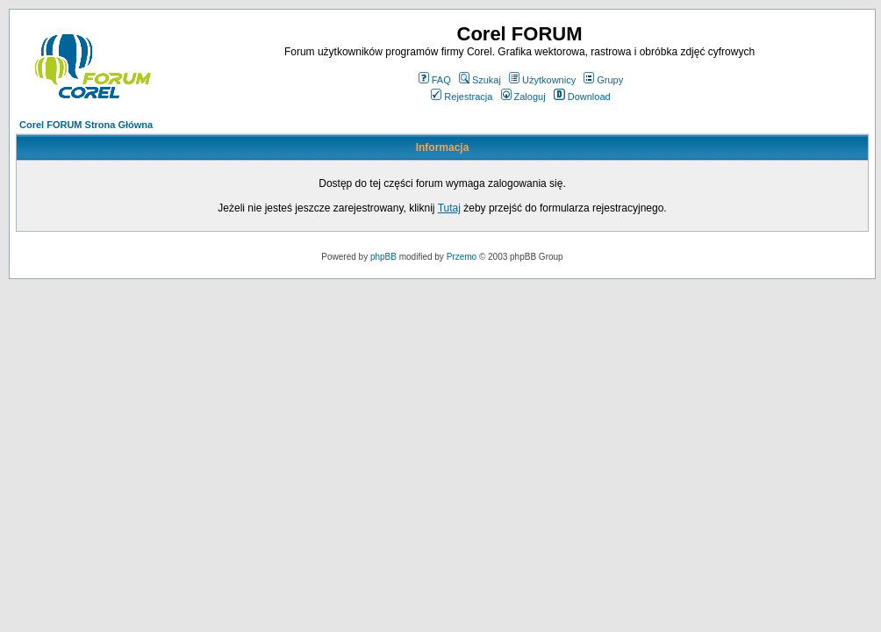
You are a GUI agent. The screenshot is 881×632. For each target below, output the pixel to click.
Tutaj (449, 208)
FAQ (435, 80)
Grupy (603, 80)
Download (582, 96)
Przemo (461, 257)
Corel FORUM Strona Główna (86, 124)
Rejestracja (461, 96)
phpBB (383, 257)
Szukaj (480, 80)
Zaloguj (523, 96)
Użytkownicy (542, 80)
